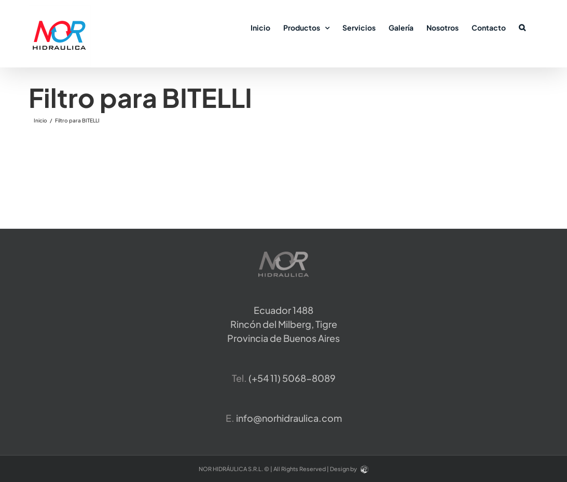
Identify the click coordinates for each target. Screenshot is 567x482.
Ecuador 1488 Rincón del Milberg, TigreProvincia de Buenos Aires (283, 324)
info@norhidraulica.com (289, 418)
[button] (522, 27)
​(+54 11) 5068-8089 (292, 378)
